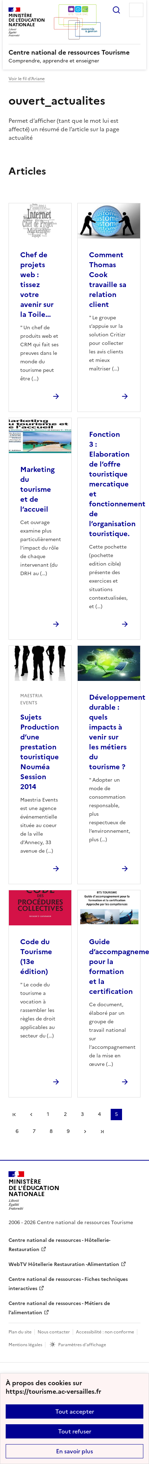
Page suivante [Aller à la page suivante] (85, 1131)
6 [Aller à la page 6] (17, 1131)
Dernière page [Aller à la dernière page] (102, 1131)
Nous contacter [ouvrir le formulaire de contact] (54, 1332)
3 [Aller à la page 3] (82, 1114)
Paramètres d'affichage (82, 1345)
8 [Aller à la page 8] (51, 1131)
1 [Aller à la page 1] (48, 1114)
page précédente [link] (31, 1114)
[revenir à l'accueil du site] (74, 52)
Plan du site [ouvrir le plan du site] (20, 1332)
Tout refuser (74, 1431)
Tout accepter (74, 1411)
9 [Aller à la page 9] (68, 1131)
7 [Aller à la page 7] (34, 1131)
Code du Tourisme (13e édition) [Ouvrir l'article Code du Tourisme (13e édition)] (36, 956)
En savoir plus (74, 1451)
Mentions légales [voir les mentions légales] (25, 1345)
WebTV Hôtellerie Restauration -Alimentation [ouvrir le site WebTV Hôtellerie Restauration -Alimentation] (64, 1264)
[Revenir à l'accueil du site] (34, 1190)
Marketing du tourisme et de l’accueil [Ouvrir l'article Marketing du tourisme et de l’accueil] (37, 489)
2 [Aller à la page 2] (65, 1114)
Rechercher (116, 10)
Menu (136, 10)
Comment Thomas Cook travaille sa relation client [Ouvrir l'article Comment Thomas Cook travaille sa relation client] (107, 279)
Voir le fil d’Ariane (27, 79)
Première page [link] (14, 1114)
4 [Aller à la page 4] (99, 1114)
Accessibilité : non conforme (105, 1332)
